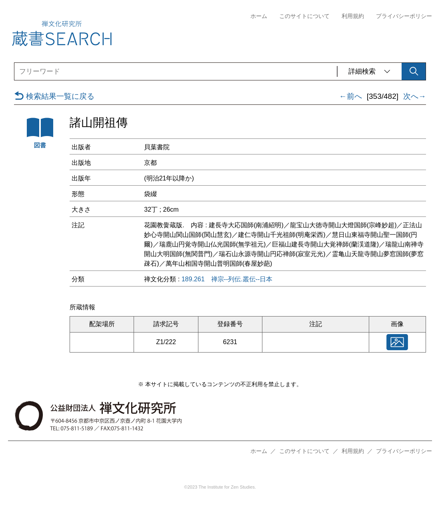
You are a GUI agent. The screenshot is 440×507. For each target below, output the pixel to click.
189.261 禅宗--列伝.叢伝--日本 (227, 279)
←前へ (350, 96)
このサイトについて (304, 16)
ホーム (258, 16)
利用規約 (353, 16)
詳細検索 (369, 71)
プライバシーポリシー (404, 16)
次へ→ (414, 96)
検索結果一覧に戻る (54, 96)
